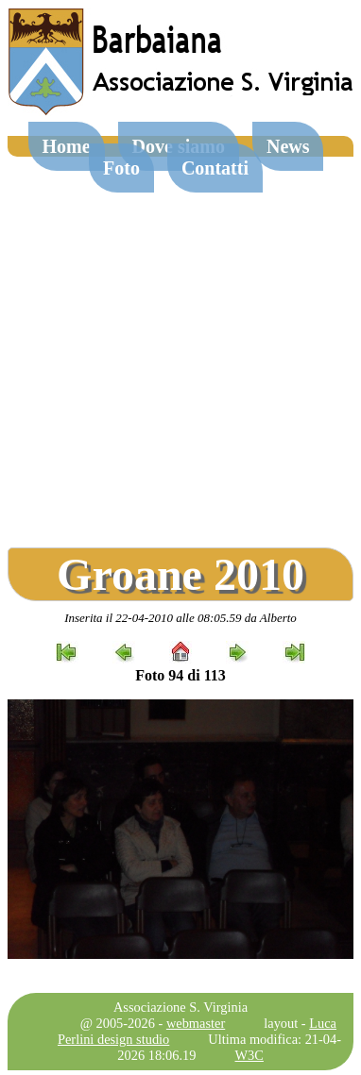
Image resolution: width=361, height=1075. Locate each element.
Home (67, 146)
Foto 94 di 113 (180, 675)
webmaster (195, 1023)
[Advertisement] (178, 344)
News (288, 146)
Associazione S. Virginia (180, 1007)
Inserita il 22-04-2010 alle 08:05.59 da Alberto (180, 618)
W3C (249, 1055)
